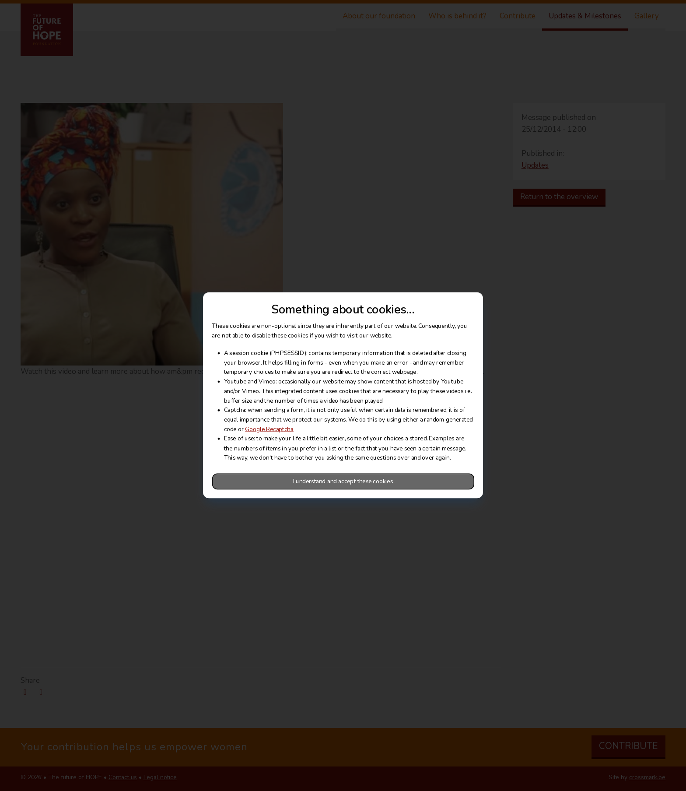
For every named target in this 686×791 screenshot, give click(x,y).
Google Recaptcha (269, 429)
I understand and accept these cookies (343, 481)
